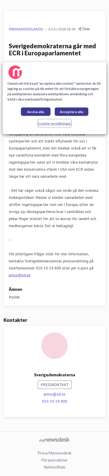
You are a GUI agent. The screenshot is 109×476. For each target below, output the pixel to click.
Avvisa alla (35, 112)
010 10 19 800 (54, 401)
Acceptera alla (71, 112)
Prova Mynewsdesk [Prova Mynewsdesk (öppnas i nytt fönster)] (54, 452)
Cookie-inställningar (54, 123)
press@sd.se (19, 275)
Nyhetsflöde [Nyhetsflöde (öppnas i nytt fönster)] (54, 467)
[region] (54, 98)
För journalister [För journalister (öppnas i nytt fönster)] (54, 459)
